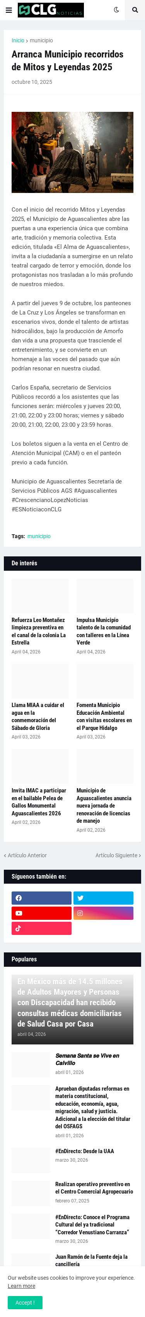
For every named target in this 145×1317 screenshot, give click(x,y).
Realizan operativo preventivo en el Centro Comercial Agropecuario (94, 1188)
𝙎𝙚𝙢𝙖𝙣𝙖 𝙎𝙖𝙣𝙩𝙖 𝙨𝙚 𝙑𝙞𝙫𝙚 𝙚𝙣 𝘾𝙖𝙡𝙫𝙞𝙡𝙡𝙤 (87, 1059)
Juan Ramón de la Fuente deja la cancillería (91, 1260)
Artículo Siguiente (116, 855)
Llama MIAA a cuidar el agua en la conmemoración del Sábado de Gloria (38, 716)
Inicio (18, 40)
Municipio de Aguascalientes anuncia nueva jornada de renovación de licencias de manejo (104, 805)
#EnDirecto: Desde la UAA (84, 1151)
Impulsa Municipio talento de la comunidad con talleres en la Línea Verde (104, 631)
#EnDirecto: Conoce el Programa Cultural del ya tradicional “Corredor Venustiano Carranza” (92, 1225)
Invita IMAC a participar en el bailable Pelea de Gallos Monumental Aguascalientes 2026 (39, 802)
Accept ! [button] (25, 1303)
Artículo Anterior (27, 855)
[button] (9, 10)
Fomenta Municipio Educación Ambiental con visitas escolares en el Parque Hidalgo (104, 716)
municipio (41, 40)
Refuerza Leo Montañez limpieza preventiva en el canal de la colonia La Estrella (39, 631)
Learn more (21, 1286)
